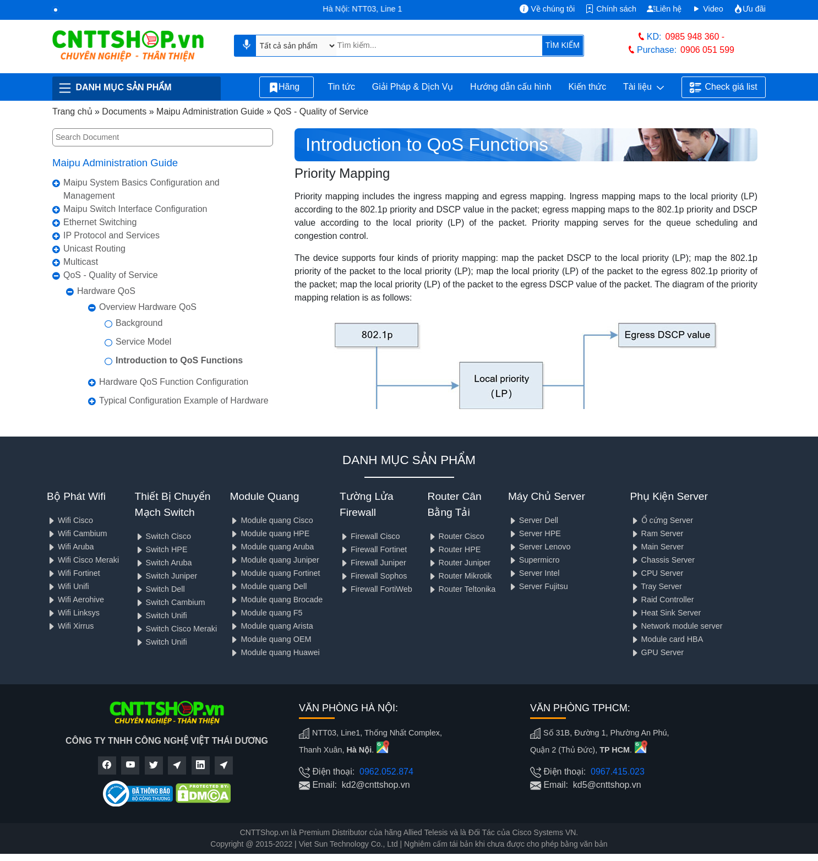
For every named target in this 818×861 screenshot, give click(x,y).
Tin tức (341, 86)
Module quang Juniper (274, 559)
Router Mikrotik (460, 575)
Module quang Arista (271, 626)
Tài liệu (643, 87)
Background (139, 323)
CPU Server (657, 573)
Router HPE (454, 549)
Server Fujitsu (538, 586)
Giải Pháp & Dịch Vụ (413, 86)
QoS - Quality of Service (110, 275)
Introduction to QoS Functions (179, 360)
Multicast (80, 261)
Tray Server (656, 586)
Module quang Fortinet (275, 573)
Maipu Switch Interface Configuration (135, 209)
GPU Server (657, 652)
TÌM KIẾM (563, 45)
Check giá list (723, 87)
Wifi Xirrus (70, 626)
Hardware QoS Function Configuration (173, 381)
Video (707, 8)
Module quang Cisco (271, 520)
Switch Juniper (166, 575)
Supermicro (534, 559)
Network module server (676, 626)
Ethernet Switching (100, 222)
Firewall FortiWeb (376, 589)
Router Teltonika (462, 589)
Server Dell (533, 520)
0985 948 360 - (695, 36)
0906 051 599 (707, 50)
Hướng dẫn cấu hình (511, 86)
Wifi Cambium (77, 533)
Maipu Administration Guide (115, 162)
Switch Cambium (170, 602)
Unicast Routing (94, 248)
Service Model (143, 341)
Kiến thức (587, 86)
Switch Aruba (163, 562)
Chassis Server (662, 559)
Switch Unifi (161, 615)
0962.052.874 (386, 771)
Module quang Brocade (276, 599)
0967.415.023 (618, 771)
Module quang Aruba (272, 546)
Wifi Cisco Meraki (83, 559)
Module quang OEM (270, 639)
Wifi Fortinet (73, 573)
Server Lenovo (539, 546)
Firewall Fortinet (373, 549)
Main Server (657, 546)
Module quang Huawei (274, 652)
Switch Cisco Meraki (176, 628)
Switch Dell (160, 589)
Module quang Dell (268, 586)
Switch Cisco (163, 536)
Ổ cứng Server (662, 520)
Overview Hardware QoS (148, 307)
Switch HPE (161, 549)
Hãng (286, 87)
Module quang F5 (266, 612)
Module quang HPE (269, 533)
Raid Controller (662, 599)
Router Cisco (456, 536)
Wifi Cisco (70, 520)
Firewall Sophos (373, 575)
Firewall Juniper (373, 562)
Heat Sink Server (665, 612)
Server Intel (534, 573)
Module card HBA (667, 639)
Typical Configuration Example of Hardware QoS (184, 407)
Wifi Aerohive (75, 599)
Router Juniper (459, 562)
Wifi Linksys (73, 612)
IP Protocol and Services (111, 235)
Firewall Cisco (370, 536)
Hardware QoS (106, 291)
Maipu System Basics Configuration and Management (141, 189)
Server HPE (534, 533)
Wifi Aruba (70, 546)
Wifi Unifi (68, 586)
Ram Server (657, 533)
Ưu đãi (750, 8)
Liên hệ (664, 8)
